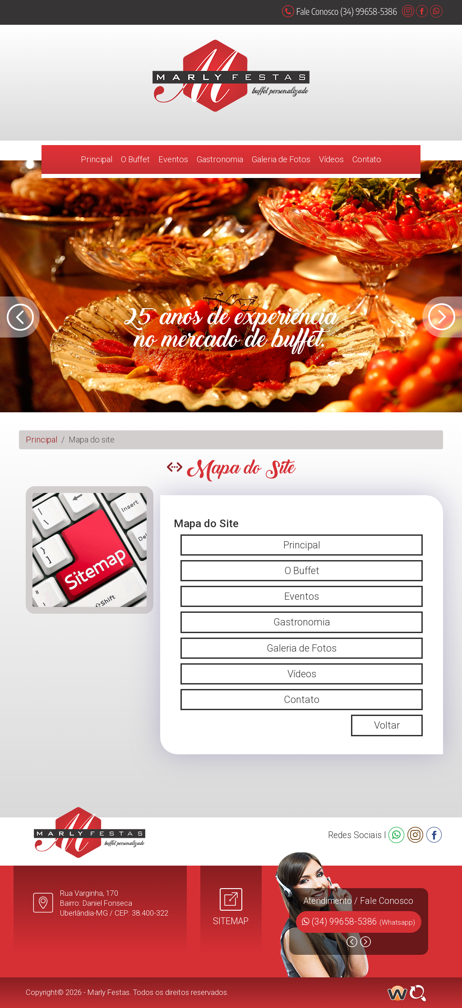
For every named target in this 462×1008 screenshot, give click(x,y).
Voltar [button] (387, 725)
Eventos (173, 159)
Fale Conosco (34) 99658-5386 (339, 11)
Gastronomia (220, 159)
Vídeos (331, 159)
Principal (96, 159)
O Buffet (135, 159)
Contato (366, 159)
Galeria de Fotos (281, 159)
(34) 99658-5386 (363, 922)
